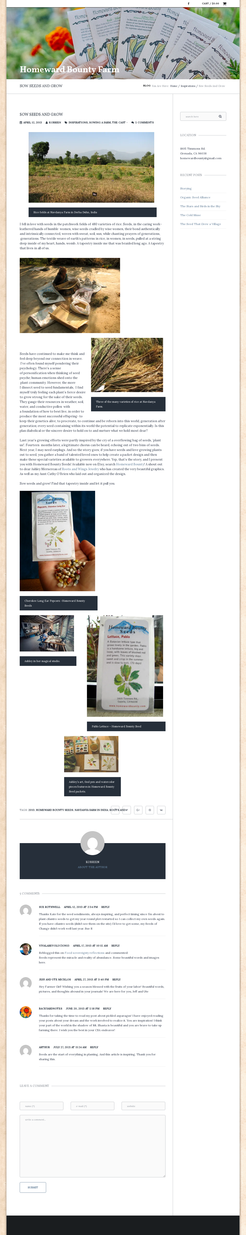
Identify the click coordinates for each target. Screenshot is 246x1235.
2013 (31, 810)
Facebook (189, 4)
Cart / (210, 3)
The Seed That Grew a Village (200, 224)
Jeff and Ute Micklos (55, 979)
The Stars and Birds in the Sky (200, 206)
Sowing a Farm (100, 122)
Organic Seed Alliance (195, 197)
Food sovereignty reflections (85, 953)
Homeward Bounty (130, 464)
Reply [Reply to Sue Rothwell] (105, 907)
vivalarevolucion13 (54, 945)
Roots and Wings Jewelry (80, 469)
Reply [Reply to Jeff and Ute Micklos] (116, 979)
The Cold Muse (190, 215)
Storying (186, 188)
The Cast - (120, 122)
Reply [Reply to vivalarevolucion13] (115, 945)
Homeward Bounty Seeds (54, 810)
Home (173, 86)
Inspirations (188, 86)
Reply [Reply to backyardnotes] (107, 1008)
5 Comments (144, 122)
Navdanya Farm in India (91, 810)
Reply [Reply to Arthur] (94, 1047)
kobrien (55, 122)
